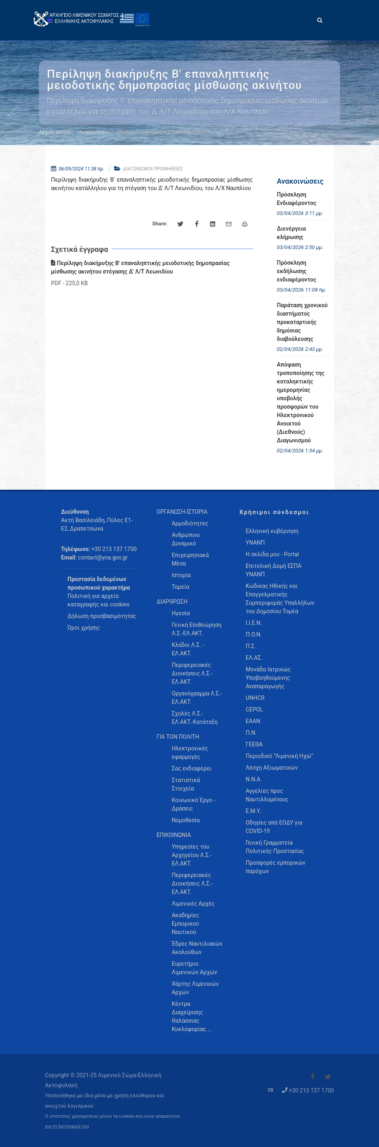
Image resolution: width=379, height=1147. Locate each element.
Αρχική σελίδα (55, 132)
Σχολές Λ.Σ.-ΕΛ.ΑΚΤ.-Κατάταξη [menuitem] (195, 717)
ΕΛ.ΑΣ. (254, 658)
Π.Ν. (251, 733)
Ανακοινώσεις (94, 132)
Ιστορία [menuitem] (181, 575)
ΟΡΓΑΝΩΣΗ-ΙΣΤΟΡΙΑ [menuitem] (182, 512)
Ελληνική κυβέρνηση (272, 531)
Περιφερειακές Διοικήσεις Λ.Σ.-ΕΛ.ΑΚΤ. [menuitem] (192, 673)
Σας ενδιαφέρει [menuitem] (192, 768)
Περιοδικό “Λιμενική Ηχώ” (279, 756)
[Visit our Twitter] (327, 1076)
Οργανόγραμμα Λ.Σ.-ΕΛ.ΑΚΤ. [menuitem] (197, 697)
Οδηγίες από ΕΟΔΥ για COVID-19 (274, 826)
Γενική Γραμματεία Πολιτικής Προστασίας (275, 846)
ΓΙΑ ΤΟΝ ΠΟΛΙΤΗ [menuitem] (178, 737)
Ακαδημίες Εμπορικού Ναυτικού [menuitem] (185, 923)
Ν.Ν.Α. (254, 779)
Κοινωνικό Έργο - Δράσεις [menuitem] (193, 804)
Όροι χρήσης (83, 627)
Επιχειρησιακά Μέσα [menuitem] (190, 559)
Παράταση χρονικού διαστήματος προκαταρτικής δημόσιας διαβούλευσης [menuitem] (302, 322)
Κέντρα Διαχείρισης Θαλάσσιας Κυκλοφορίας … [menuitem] (191, 1016)
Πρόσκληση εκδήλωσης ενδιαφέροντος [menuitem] (296, 271)
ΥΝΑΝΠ (255, 542)
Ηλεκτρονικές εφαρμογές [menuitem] (190, 752)
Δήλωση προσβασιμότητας (101, 616)
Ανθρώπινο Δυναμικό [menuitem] (186, 539)
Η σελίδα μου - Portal (272, 554)
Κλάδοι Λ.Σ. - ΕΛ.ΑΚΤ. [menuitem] (188, 649)
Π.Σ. (251, 646)
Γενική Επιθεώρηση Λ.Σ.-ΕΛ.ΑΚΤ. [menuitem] (197, 629)
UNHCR (255, 698)
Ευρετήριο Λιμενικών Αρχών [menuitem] (194, 968)
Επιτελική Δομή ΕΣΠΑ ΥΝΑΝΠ (274, 570)
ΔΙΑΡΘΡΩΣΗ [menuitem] (172, 601)
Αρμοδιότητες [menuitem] (190, 523)
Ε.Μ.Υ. (253, 811)
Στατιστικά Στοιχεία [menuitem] (186, 784)
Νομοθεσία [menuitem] (186, 820)
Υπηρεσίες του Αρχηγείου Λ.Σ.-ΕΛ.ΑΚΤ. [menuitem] (192, 855)
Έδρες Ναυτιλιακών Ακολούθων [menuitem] (197, 947)
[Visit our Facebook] (312, 1076)
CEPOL (254, 709)
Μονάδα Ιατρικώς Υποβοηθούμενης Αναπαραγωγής (268, 677)
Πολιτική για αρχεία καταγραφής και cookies (98, 600)
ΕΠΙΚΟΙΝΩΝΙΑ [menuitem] (174, 835)
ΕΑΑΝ (253, 721)
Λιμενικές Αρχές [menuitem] (193, 903)
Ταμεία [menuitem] (181, 587)
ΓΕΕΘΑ (254, 744)
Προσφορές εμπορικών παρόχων (276, 866)
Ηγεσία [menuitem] (181, 613)
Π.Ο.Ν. (254, 634)
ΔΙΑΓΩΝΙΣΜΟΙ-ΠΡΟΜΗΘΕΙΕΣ (153, 169)
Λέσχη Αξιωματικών (272, 767)
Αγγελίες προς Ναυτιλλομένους (267, 795)
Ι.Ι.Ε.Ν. (254, 623)
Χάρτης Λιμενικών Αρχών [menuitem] (195, 988)
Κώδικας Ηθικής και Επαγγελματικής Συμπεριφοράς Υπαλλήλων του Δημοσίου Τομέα (280, 598)
